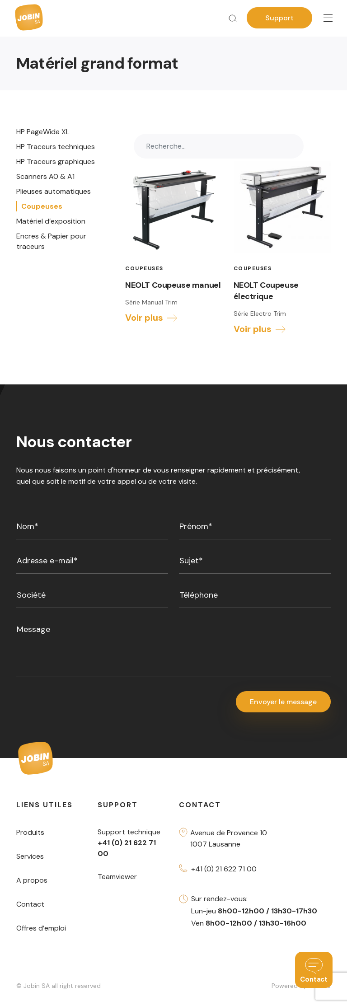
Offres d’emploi (41, 928)
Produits (30, 832)
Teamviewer (117, 876)
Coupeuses (41, 206)
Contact (30, 904)
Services (30, 856)
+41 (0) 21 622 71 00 (224, 869)
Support (279, 18)
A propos (31, 880)
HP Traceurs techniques (55, 146)
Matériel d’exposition (50, 221)
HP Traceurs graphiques (55, 161)
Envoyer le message (283, 702)
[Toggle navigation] (328, 18)
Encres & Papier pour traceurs (51, 241)
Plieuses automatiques (53, 191)
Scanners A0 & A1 (45, 176)
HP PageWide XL (43, 131)
